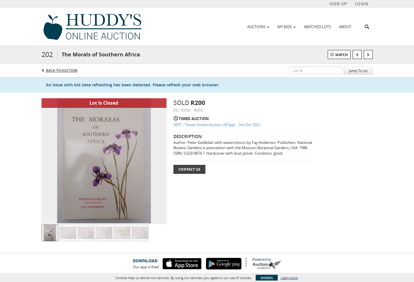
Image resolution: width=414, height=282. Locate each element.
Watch (341, 54)
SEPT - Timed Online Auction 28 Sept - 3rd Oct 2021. (217, 124)
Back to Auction (61, 70)
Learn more (289, 278)
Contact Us (189, 169)
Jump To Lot (358, 70)
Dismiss (267, 278)
